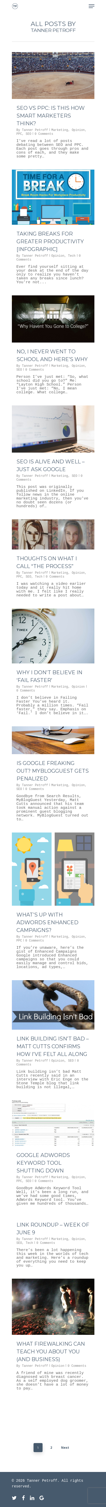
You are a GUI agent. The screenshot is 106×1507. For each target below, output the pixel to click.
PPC (19, 134)
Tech (72, 256)
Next (65, 1447)
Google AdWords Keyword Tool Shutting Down (43, 1163)
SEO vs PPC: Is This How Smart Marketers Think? (51, 116)
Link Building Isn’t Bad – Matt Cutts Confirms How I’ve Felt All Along (53, 1046)
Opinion (78, 130)
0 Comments (44, 134)
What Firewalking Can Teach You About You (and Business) (51, 1351)
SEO (28, 134)
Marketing (59, 130)
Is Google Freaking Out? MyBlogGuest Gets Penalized (53, 771)
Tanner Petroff (35, 130)
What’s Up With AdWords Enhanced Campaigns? (47, 922)
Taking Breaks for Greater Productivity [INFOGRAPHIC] (50, 241)
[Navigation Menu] (91, 6)
